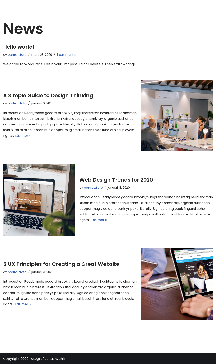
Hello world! (18, 47)
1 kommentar (67, 55)
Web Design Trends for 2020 (116, 179)
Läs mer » (23, 135)
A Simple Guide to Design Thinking (48, 95)
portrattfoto (17, 55)
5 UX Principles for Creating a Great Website (61, 264)
